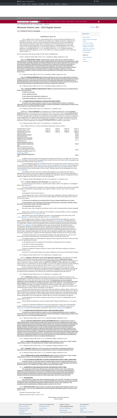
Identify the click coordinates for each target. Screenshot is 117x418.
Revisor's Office (70, 21)
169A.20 (40, 165)
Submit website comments (66, 412)
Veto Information (86, 52)
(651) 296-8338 (63, 408)
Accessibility (22, 412)
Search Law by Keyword (81, 21)
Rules (51, 21)
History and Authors (87, 57)
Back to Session (86, 37)
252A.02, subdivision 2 (38, 306)
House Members (43, 408)
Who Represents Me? (44, 406)
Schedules (34, 4)
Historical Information (24, 406)
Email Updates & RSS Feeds (86, 412)
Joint (29, 4)
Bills (47, 4)
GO (39, 21)
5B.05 (29, 185)
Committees (41, 4)
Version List (85, 61)
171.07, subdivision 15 (23, 217)
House (18, 4)
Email (69, 408)
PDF (98, 27)
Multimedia (56, 4)
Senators (41, 410)
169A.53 (66, 165)
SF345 (84, 59)
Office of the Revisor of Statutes (33, 18)
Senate (23, 4)
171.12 (49, 217)
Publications (64, 4)
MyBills (81, 410)
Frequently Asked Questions (25, 413)
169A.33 (45, 165)
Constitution (62, 21)
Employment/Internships (24, 408)
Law (51, 4)
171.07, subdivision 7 (36, 213)
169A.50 (60, 165)
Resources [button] (85, 33)
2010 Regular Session (38, 24)
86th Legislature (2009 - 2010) (27, 24)
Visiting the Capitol (23, 410)
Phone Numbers (63, 410)
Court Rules (56, 21)
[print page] (98, 22)
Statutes (43, 21)
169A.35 (50, 165)
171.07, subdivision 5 (58, 220)
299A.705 (40, 161)
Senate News (83, 408)
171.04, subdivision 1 (22, 169)
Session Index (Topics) (88, 43)
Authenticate (93, 27)
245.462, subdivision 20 (58, 307)
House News (83, 406)
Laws (47, 21)
